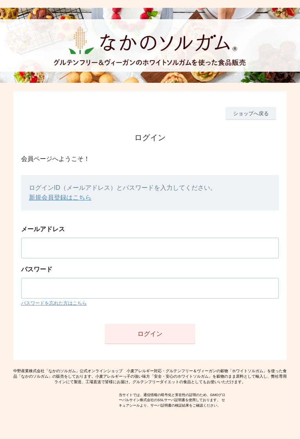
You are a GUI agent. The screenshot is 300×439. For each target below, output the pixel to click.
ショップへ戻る (251, 113)
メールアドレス (43, 229)
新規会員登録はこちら (60, 197)
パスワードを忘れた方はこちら (54, 303)
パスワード (36, 269)
